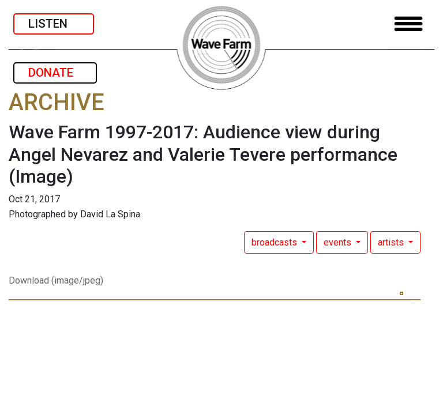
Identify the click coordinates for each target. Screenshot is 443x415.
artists (392, 242)
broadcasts (275, 242)
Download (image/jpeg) (56, 280)
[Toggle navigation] (408, 24)
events (339, 242)
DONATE (55, 73)
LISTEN (53, 24)
